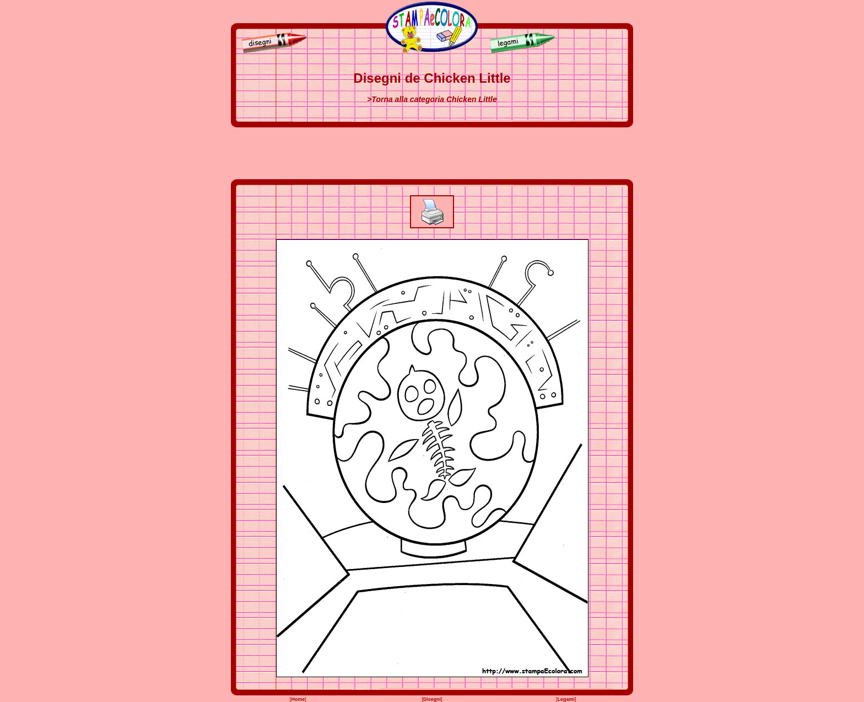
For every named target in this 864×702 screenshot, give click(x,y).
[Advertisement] (432, 153)
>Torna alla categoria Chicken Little (432, 99)
